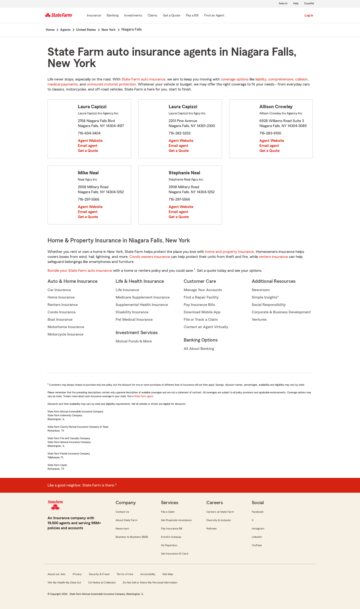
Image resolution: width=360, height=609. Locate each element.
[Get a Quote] (171, 16)
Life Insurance (127, 290)
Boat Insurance (60, 319)
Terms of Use (125, 574)
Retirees (211, 528)
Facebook (257, 511)
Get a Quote (88, 151)
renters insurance (273, 257)
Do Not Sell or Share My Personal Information (150, 582)
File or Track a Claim (201, 319)
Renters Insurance (63, 305)
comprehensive (280, 79)
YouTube (257, 545)
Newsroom (261, 290)
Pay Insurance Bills (199, 305)
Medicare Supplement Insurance (143, 297)
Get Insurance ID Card (174, 553)
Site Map (167, 574)
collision (301, 79)
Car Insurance (59, 290)
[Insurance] (94, 16)
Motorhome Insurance (66, 327)
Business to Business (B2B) (132, 536)
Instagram (258, 528)
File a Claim (168, 511)
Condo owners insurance (149, 257)
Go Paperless (169, 545)
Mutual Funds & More (134, 341)
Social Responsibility (269, 305)
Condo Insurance (61, 312)
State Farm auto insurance (143, 79)
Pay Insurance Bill (171, 528)
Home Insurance (61, 297)
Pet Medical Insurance (134, 319)
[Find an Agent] (214, 16)
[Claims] (152, 16)
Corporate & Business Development (281, 312)
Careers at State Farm (220, 511)
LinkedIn (257, 536)
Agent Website (90, 141)
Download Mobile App (202, 312)
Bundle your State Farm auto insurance (80, 270)
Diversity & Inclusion (218, 520)
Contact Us (122, 511)
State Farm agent (143, 396)
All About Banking (199, 349)
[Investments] (133, 16)
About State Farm (126, 520)
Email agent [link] (87, 146)
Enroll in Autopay (171, 536)
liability (260, 79)
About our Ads (56, 574)
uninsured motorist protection (111, 84)
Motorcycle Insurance (65, 334)
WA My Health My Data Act (64, 582)
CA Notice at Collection (102, 582)
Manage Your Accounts (203, 290)
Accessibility (147, 574)
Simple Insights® (265, 297)
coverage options (234, 79)
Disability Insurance (132, 312)
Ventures (259, 319)
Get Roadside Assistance (176, 520)
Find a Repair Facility (201, 297)
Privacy (77, 574)
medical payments (63, 84)
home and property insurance (229, 252)
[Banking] (112, 16)
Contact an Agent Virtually (206, 327)
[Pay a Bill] (192, 16)
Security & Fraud (99, 574)
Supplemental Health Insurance (142, 305)
